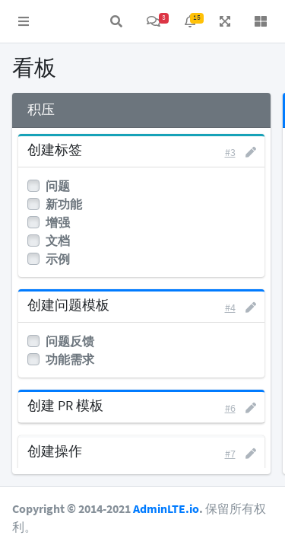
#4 (230, 307)
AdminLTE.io (166, 508)
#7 (230, 453)
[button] (23, 21)
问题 (58, 185)
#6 (230, 408)
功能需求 (70, 359)
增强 (58, 222)
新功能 (64, 204)
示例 (58, 258)
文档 (58, 240)
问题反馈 (70, 341)
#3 (230, 152)
